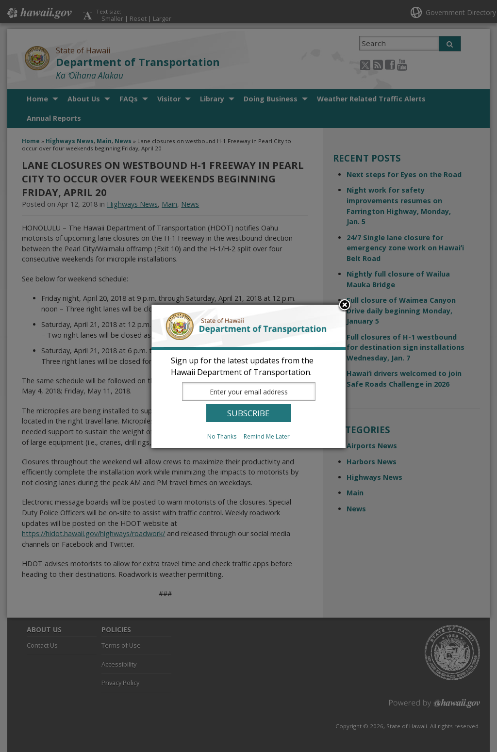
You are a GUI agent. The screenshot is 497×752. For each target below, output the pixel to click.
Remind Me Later (267, 436)
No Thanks (221, 436)
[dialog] (248, 376)
